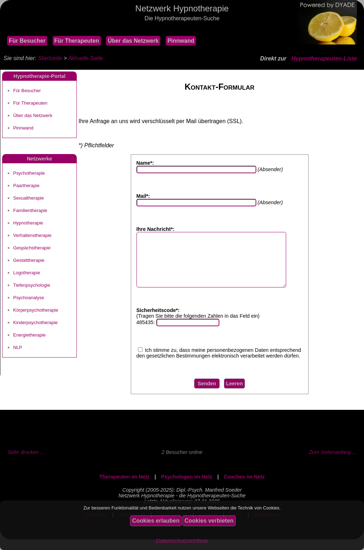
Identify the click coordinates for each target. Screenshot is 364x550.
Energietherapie (29, 335)
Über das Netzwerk (133, 41)
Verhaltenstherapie (32, 235)
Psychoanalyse (28, 297)
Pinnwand (180, 41)
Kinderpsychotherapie (35, 322)
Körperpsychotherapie (35, 310)
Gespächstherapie (31, 247)
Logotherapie (26, 272)
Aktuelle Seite (85, 58)
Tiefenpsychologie (31, 285)
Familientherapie (30, 210)
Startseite (50, 58)
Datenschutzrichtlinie (182, 541)
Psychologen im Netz (187, 487)
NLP (17, 347)
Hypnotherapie (28, 223)
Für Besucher (27, 41)
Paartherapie (26, 185)
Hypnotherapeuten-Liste (324, 58)
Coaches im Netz (244, 487)
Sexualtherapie (28, 198)
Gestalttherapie (28, 260)
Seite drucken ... (25, 463)
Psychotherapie (29, 173)
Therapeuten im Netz (124, 487)
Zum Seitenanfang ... (333, 463)
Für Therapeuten (76, 41)
